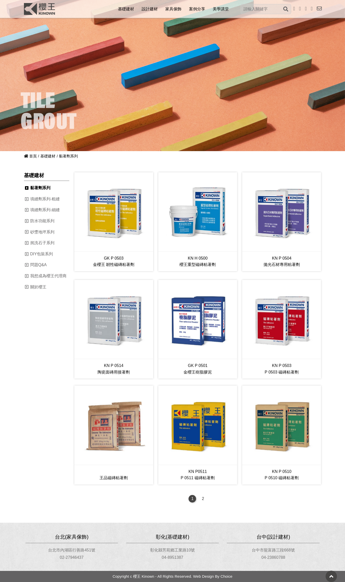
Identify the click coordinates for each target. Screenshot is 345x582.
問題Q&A (38, 265)
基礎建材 (47, 156)
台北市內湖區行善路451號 (71, 550)
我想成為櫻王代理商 (48, 276)
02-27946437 (71, 557)
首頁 (30, 156)
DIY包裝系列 (41, 254)
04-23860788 (273, 557)
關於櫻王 (38, 287)
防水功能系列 (42, 221)
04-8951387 (172, 557)
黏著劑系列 (40, 188)
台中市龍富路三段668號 (273, 550)
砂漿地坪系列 (42, 232)
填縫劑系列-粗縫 (45, 199)
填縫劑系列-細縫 (45, 210)
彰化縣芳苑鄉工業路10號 (172, 550)
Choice (226, 576)
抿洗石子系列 (42, 243)
